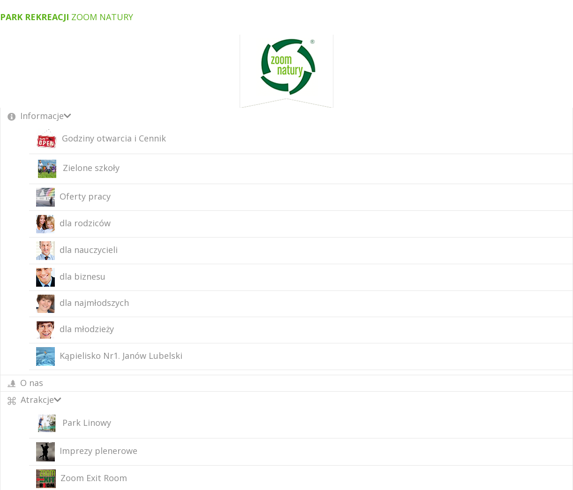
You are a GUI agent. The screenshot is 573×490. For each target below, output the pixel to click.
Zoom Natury (66, 16)
